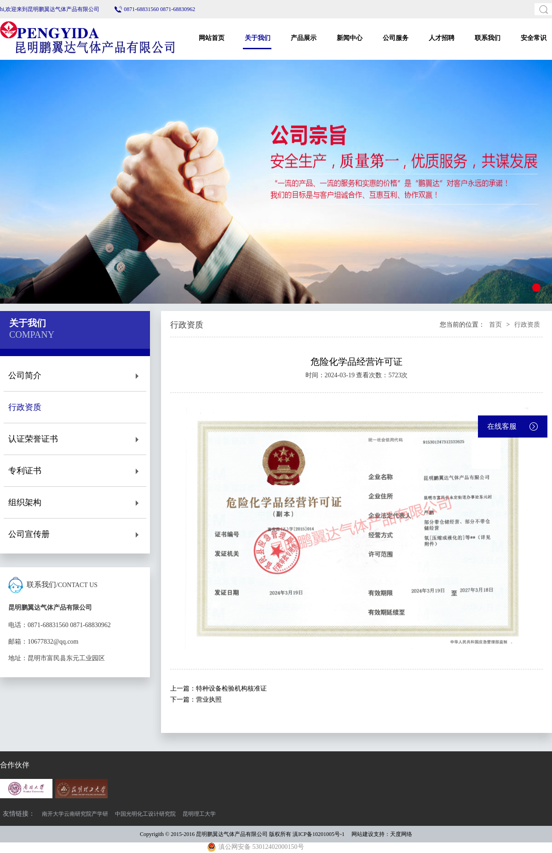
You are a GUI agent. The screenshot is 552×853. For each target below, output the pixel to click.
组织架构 (75, 502)
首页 (495, 324)
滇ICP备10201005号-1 (319, 834)
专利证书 (75, 471)
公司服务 (395, 38)
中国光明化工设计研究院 (145, 814)
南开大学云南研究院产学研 (75, 814)
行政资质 (75, 407)
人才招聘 (441, 38)
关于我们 (257, 38)
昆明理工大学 (199, 814)
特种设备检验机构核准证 (231, 688)
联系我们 (487, 38)
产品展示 (303, 38)
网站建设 (362, 834)
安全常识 (533, 38)
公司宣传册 (75, 534)
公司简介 (75, 375)
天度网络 (401, 834)
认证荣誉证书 (75, 439)
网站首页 (211, 38)
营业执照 (209, 699)
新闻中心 (349, 38)
